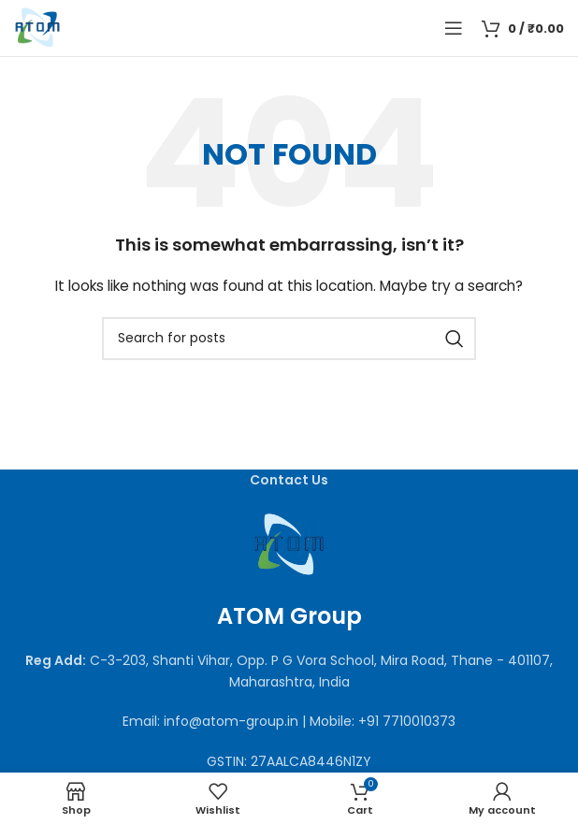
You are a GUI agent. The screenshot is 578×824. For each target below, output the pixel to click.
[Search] (289, 338)
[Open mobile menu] (453, 28)
